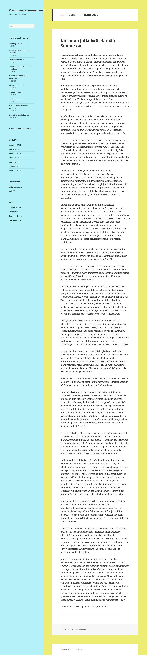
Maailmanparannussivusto (27, 10)
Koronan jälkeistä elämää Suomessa (88, 43)
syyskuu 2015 (14, 166)
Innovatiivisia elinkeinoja (19, 115)
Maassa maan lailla (16, 85)
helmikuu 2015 (15, 170)
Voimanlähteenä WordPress (72, 649)
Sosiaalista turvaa (16, 92)
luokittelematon (15, 187)
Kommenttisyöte (15, 216)
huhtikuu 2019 (14, 158)
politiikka (12, 191)
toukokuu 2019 (15, 153)
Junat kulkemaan (16, 99)
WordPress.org (15, 220)
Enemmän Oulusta (16, 59)
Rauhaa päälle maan (17, 43)
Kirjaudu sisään (15, 207)
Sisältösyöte (13, 212)
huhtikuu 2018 (14, 162)
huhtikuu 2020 (14, 149)
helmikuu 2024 (15, 145)
